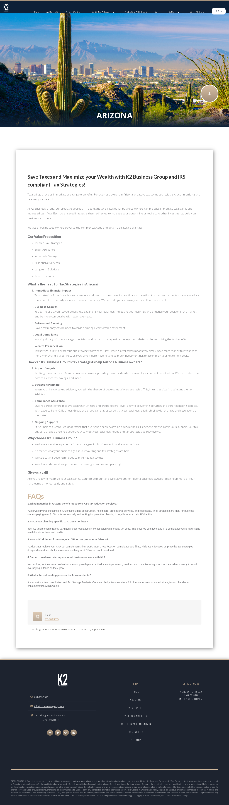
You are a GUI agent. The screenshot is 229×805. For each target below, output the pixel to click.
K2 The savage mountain (136, 724)
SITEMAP (136, 740)
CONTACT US (135, 732)
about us (136, 699)
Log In (218, 11)
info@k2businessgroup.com (49, 706)
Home (136, 691)
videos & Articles (136, 716)
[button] (103, 12)
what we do (135, 707)
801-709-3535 (52, 632)
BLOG (171, 11)
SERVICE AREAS (100, 11)
